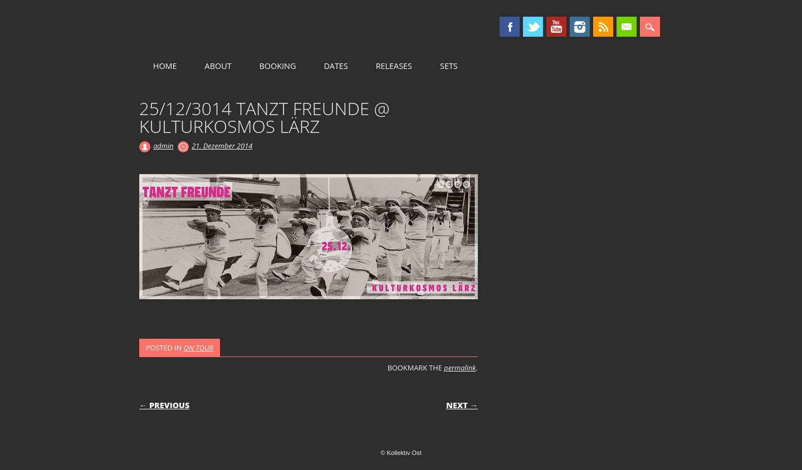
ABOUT (218, 66)
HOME (165, 66)
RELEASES (394, 66)
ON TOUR (198, 348)
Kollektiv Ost (234, 27)
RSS (603, 27)
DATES (336, 66)
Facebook (510, 27)
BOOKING (278, 66)
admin (163, 146)
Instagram (580, 27)
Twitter (533, 27)
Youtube (556, 27)
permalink (460, 368)
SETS (449, 66)
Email (627, 27)
